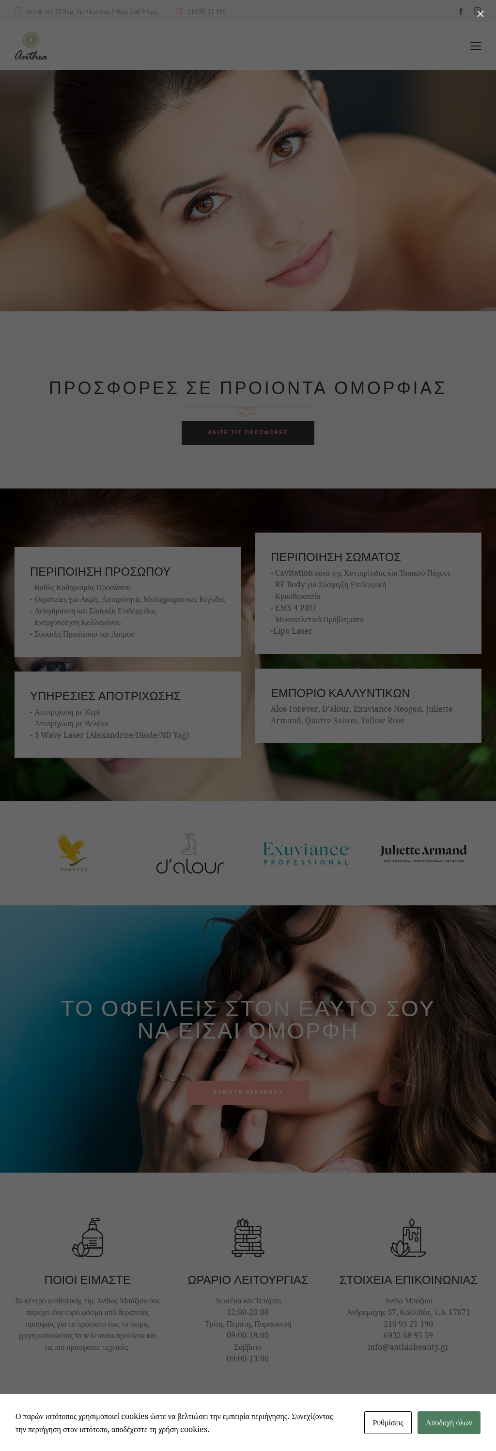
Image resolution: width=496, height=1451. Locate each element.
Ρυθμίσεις (387, 1422)
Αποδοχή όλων (449, 1422)
